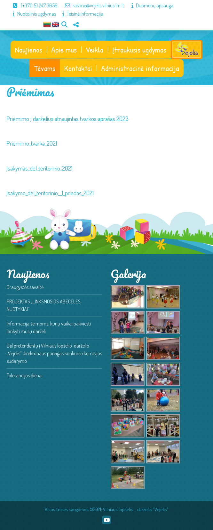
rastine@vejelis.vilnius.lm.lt (91, 5)
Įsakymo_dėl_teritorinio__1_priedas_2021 (50, 193)
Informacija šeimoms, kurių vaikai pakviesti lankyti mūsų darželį (49, 327)
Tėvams (44, 68)
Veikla (94, 50)
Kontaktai (78, 68)
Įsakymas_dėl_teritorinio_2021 (39, 168)
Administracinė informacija (140, 68)
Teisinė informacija (79, 14)
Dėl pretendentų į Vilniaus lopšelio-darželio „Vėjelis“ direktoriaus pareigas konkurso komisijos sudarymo (54, 353)
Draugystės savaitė (25, 287)
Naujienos (29, 50)
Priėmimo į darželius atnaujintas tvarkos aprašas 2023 (67, 119)
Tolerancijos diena (24, 375)
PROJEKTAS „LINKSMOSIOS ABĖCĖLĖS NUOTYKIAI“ (44, 305)
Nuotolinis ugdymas (31, 14)
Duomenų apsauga (149, 5)
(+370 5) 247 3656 (32, 5)
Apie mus (64, 50)
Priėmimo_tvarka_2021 (31, 143)
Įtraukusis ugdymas (139, 50)
